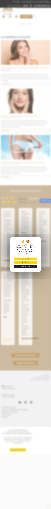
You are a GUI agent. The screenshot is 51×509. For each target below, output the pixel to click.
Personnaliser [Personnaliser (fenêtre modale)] (25, 266)
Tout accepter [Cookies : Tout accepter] (25, 259)
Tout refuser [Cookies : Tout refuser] (25, 262)
